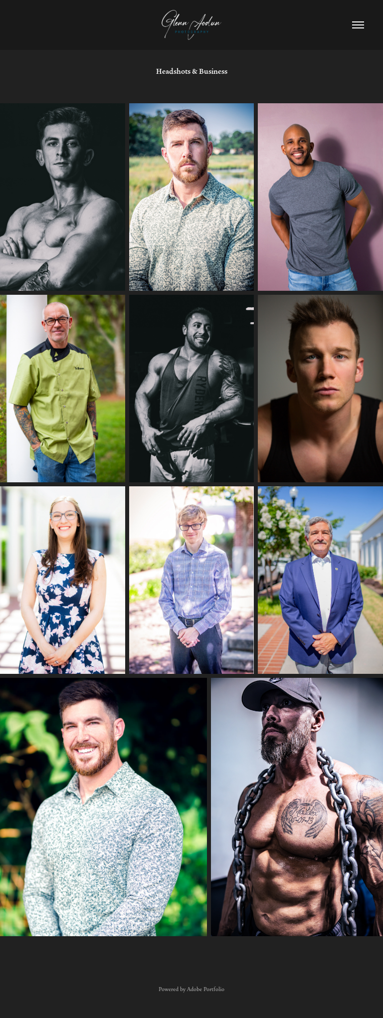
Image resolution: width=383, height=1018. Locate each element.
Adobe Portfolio (205, 989)
